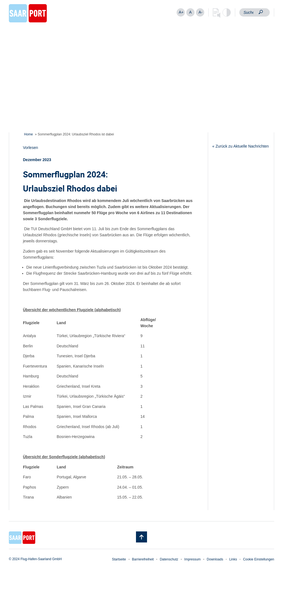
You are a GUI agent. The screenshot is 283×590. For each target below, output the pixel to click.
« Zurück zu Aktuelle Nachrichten (240, 146)
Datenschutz (169, 559)
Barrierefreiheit (143, 559)
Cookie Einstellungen (258, 559)
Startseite (119, 559)
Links (233, 559)
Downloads (215, 559)
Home (28, 134)
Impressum (192, 559)
